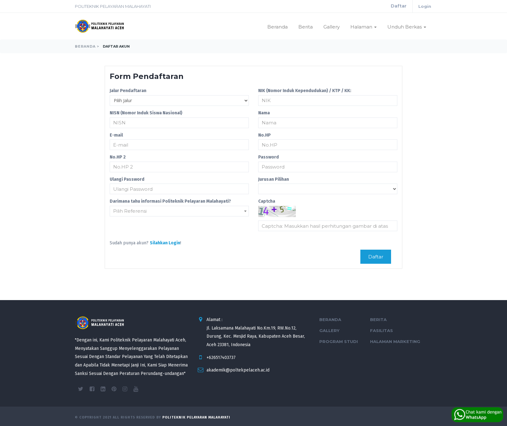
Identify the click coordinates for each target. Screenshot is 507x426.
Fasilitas (381, 330)
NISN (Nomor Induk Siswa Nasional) (146, 113)
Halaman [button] (363, 27)
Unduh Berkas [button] (406, 27)
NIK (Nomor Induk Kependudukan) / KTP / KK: (304, 90)
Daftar (398, 6)
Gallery (331, 27)
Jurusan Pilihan (273, 179)
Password (268, 157)
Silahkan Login (165, 243)
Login (424, 6)
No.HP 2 (118, 157)
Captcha (266, 201)
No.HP (264, 135)
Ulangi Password (127, 179)
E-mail (116, 135)
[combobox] (179, 211)
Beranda (277, 27)
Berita (305, 27)
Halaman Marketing (395, 341)
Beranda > (87, 46)
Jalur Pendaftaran (128, 90)
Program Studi (338, 341)
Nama (264, 113)
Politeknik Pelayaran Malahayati (196, 417)
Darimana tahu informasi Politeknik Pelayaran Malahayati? (170, 201)
